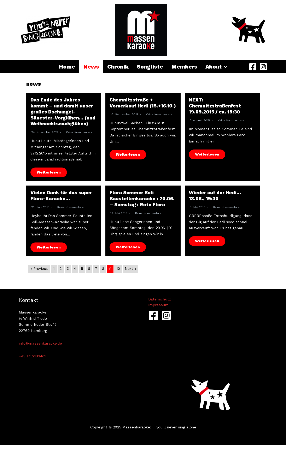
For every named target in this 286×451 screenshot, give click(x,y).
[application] (231, 66)
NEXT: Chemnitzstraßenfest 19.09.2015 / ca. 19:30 (216, 106)
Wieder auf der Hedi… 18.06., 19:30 (215, 202)
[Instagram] (263, 67)
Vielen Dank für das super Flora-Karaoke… (62, 202)
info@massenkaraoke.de (40, 349)
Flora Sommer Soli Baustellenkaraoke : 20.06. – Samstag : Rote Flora (143, 205)
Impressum (158, 311)
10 (119, 275)
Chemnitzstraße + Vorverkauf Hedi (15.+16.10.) (132, 106)
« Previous (39, 275)
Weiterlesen (49, 178)
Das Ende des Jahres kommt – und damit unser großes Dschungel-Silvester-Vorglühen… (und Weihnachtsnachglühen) (62, 115)
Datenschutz (159, 305)
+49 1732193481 (33, 362)
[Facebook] (253, 67)
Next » (131, 275)
